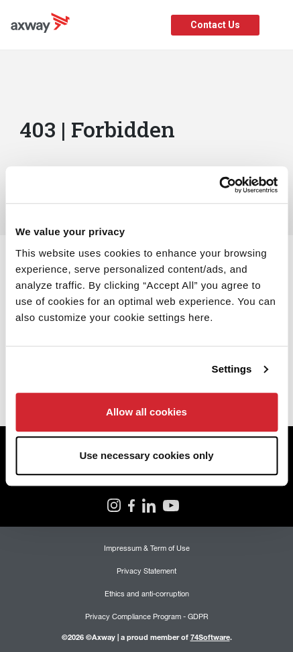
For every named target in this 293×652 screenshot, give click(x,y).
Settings (232, 369)
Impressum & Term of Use (147, 547)
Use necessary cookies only (146, 455)
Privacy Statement (146, 570)
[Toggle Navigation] (278, 25)
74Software (210, 637)
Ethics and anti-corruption (147, 593)
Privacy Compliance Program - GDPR (147, 616)
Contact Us (215, 24)
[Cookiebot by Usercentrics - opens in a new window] (219, 185)
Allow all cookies (146, 411)
